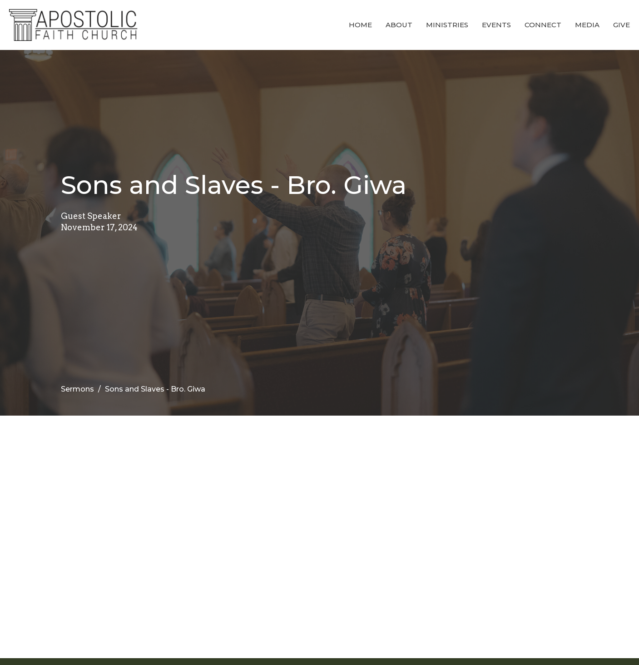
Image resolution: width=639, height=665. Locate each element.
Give (621, 24)
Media (587, 24)
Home (360, 24)
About (399, 24)
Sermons (77, 389)
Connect (543, 24)
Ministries (447, 24)
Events (496, 24)
